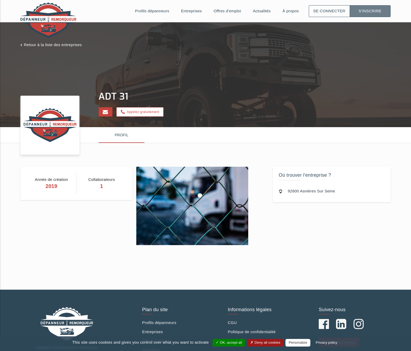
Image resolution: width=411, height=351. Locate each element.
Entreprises (191, 11)
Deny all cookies (265, 342)
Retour (53, 44)
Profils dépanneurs (152, 11)
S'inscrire (370, 11)
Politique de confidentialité (252, 332)
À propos (291, 11)
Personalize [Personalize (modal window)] (298, 342)
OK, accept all (229, 342)
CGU (232, 322)
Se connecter (329, 11)
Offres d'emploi (227, 11)
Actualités (262, 11)
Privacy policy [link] (326, 342)
